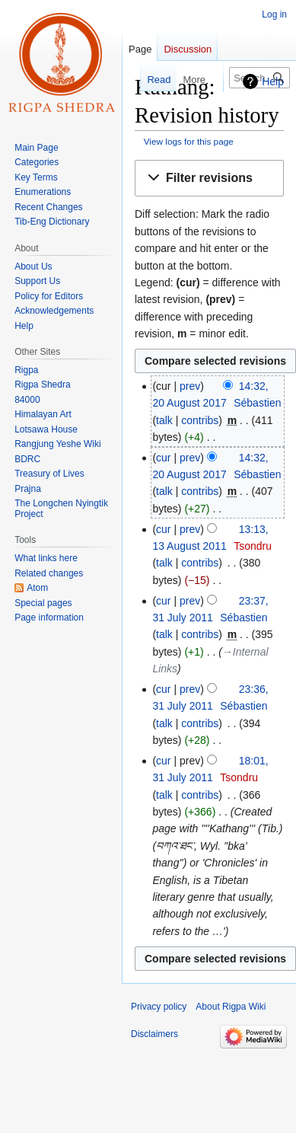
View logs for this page (189, 141)
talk (164, 420)
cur (163, 458)
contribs (199, 420)
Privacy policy (158, 1006)
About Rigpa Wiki (231, 1006)
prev (190, 386)
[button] (209, 178)
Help (273, 81)
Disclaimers (154, 1034)
